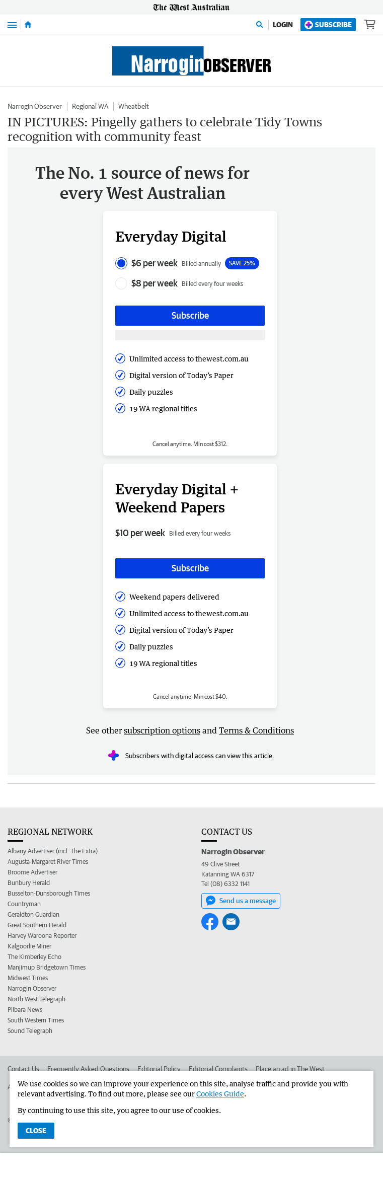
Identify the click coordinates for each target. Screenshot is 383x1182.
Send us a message (241, 901)
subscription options (162, 730)
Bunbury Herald (29, 882)
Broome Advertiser (32, 872)
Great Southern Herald (37, 925)
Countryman (24, 904)
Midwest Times (28, 978)
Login (283, 25)
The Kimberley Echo (34, 957)
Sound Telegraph (30, 1031)
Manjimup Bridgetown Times (47, 967)
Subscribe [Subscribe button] (190, 315)
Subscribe (328, 25)
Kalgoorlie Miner (29, 946)
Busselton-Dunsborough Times (49, 893)
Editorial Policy (159, 1069)
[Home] (28, 25)
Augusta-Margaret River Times (48, 861)
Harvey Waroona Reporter (42, 935)
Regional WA (90, 106)
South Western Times (36, 1020)
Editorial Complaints (218, 1069)
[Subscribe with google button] (190, 335)
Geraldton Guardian (33, 914)
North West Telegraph (36, 999)
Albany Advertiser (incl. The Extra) (53, 851)
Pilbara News (25, 1009)
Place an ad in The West (290, 1069)
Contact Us (23, 1069)
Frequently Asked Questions (88, 1069)
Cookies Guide (220, 1093)
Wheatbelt (133, 106)
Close (36, 1131)
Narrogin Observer (35, 106)
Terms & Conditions (256, 730)
